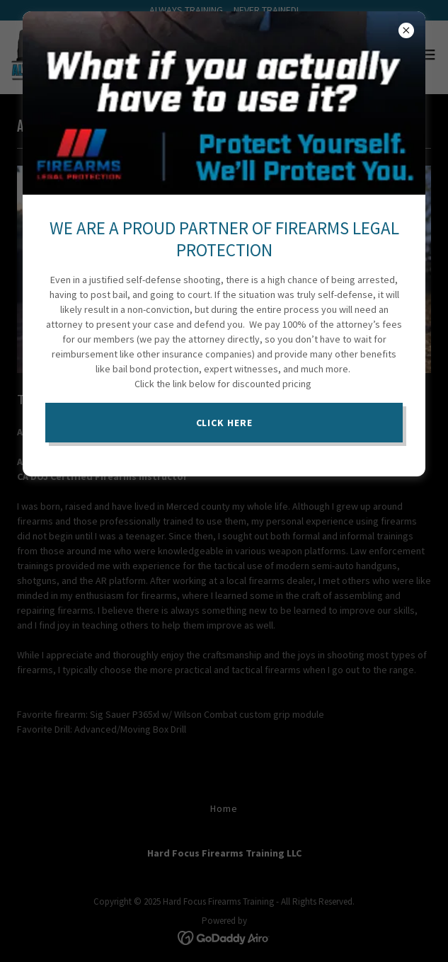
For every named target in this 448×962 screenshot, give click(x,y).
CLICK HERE (224, 422)
